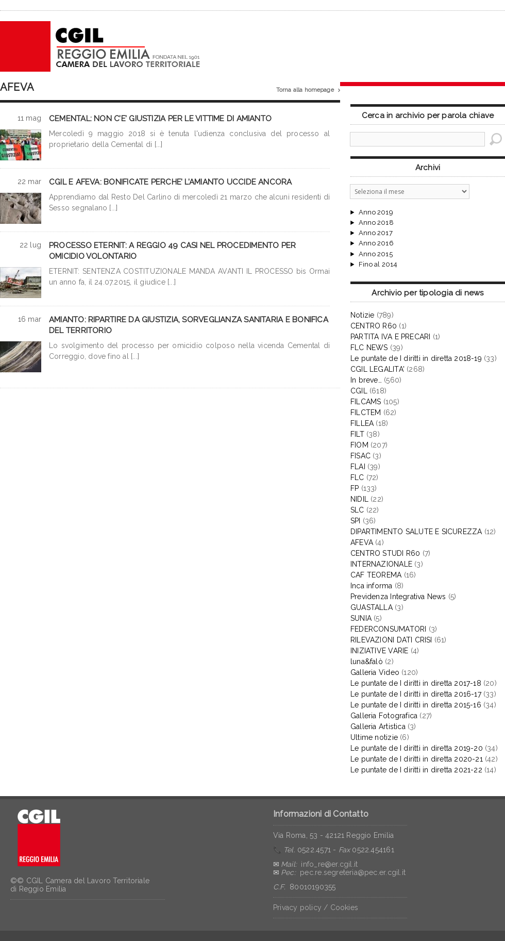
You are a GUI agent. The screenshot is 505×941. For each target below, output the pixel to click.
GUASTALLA (371, 607)
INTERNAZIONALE (381, 564)
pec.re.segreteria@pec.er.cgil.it (353, 872)
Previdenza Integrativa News (398, 596)
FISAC (360, 456)
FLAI (357, 467)
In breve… (366, 380)
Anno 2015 (376, 254)
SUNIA (361, 618)
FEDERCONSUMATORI (388, 629)
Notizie (362, 315)
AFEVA (361, 542)
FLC (357, 477)
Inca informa (371, 586)
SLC (357, 510)
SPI (355, 521)
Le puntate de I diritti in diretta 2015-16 (415, 705)
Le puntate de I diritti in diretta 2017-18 (415, 683)
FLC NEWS (369, 347)
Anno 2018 (376, 222)
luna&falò (366, 661)
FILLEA (362, 423)
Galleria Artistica (378, 726)
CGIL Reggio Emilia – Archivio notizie (100, 46)
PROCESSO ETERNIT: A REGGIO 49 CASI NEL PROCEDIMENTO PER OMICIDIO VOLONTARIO (172, 251)
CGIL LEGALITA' (377, 369)
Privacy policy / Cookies (315, 907)
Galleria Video (374, 672)
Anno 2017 (376, 233)
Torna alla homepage (308, 90)
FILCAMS (365, 402)
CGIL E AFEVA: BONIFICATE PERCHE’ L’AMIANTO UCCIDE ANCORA (170, 182)
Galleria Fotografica (383, 716)
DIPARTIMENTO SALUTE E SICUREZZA (416, 531)
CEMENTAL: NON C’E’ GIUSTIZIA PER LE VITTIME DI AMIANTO (160, 118)
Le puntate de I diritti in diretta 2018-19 (416, 358)
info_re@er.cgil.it (329, 864)
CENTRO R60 (373, 326)
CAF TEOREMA (375, 575)
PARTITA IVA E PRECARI (390, 337)
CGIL (358, 391)
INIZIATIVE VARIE (379, 651)
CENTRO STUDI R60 (385, 553)
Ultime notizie (374, 737)
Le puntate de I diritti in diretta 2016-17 (415, 694)
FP (354, 488)
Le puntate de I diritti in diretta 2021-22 (416, 770)
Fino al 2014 (378, 264)
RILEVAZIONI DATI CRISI (391, 640)
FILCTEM (365, 412)
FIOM (359, 445)
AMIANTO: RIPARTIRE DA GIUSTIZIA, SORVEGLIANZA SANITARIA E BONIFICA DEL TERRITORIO (188, 325)
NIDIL (359, 499)
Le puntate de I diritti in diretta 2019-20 (416, 748)
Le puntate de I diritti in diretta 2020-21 (416, 759)
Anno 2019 (376, 212)
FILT (357, 434)
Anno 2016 (376, 243)
